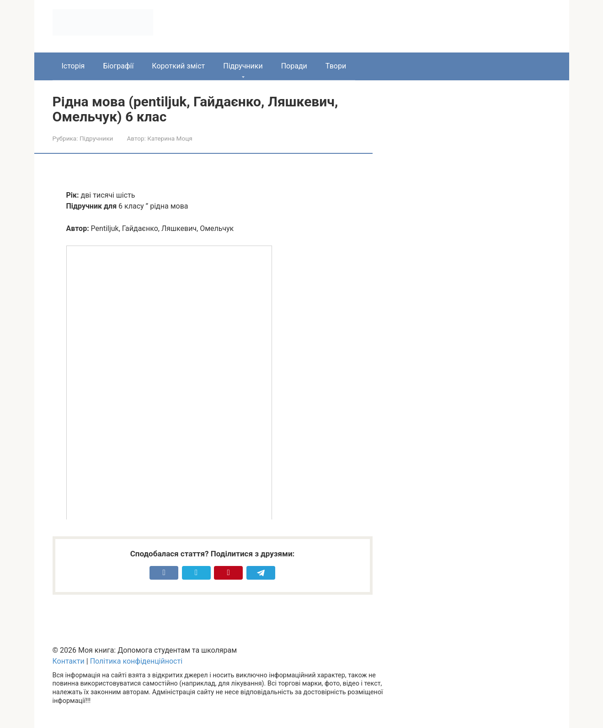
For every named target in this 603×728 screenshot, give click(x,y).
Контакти (69, 661)
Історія (73, 66)
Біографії (118, 66)
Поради (294, 66)
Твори (336, 66)
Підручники (242, 66)
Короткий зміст (178, 66)
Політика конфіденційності (136, 661)
